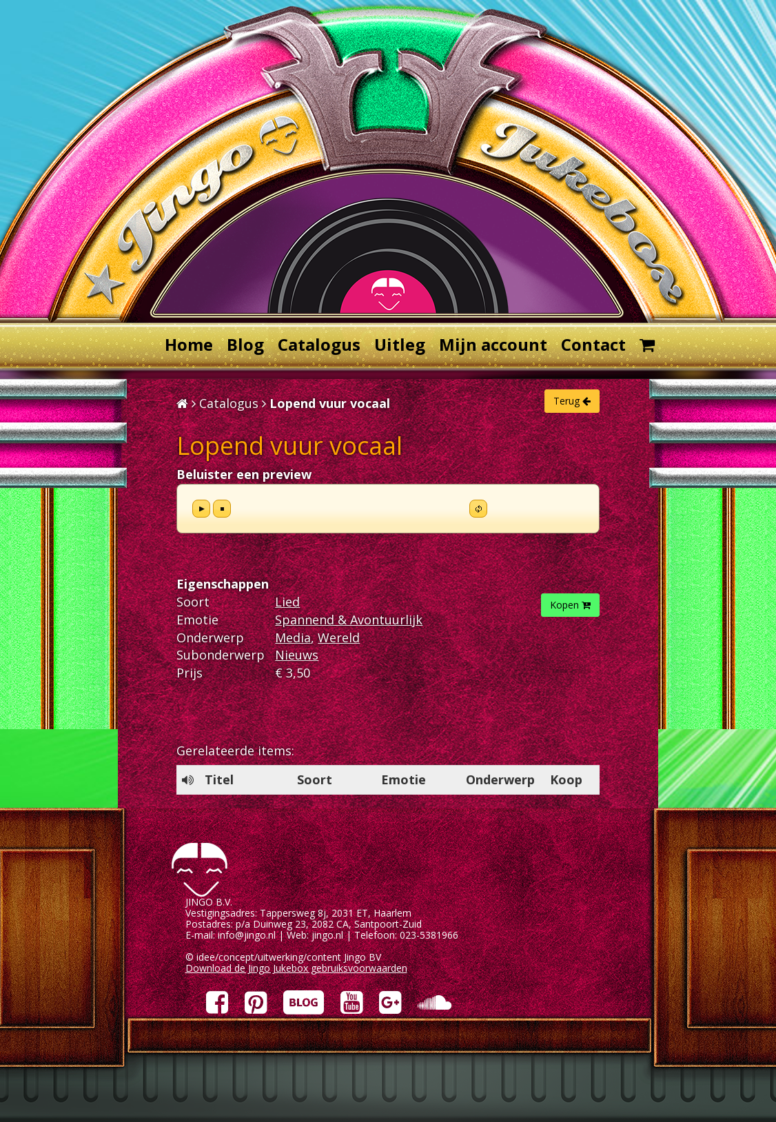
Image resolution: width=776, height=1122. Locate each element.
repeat (478, 508)
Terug (572, 400)
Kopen (570, 604)
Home (189, 344)
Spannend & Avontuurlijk (348, 619)
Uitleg (399, 344)
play (201, 508)
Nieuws (296, 654)
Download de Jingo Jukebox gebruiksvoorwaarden (296, 968)
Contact (593, 344)
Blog (245, 344)
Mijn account (493, 344)
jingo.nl (327, 934)
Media (293, 637)
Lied (287, 601)
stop (221, 508)
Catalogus (319, 344)
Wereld (339, 637)
